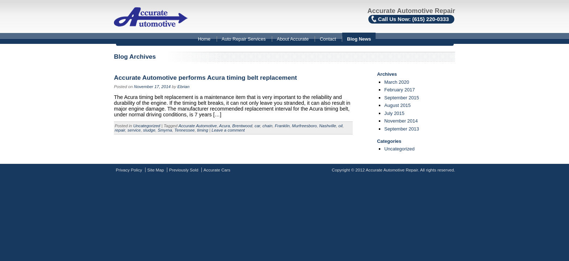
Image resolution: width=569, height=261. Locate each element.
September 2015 (401, 97)
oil (341, 126)
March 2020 (396, 82)
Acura (224, 126)
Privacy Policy (129, 169)
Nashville (327, 126)
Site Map (155, 169)
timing (202, 130)
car (257, 126)
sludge (149, 130)
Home (204, 39)
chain (267, 126)
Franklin (282, 126)
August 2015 (397, 105)
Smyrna (164, 130)
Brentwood (242, 126)
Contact (328, 39)
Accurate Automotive (198, 126)
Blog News (359, 39)
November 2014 (401, 121)
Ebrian (183, 86)
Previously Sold (183, 169)
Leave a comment (228, 130)
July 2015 (394, 113)
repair (120, 130)
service (133, 130)
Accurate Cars (217, 169)
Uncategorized (146, 126)
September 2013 (401, 129)
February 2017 (399, 89)
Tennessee (185, 130)
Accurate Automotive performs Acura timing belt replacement (205, 77)
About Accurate (293, 39)
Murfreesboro (304, 126)
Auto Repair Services (244, 39)
